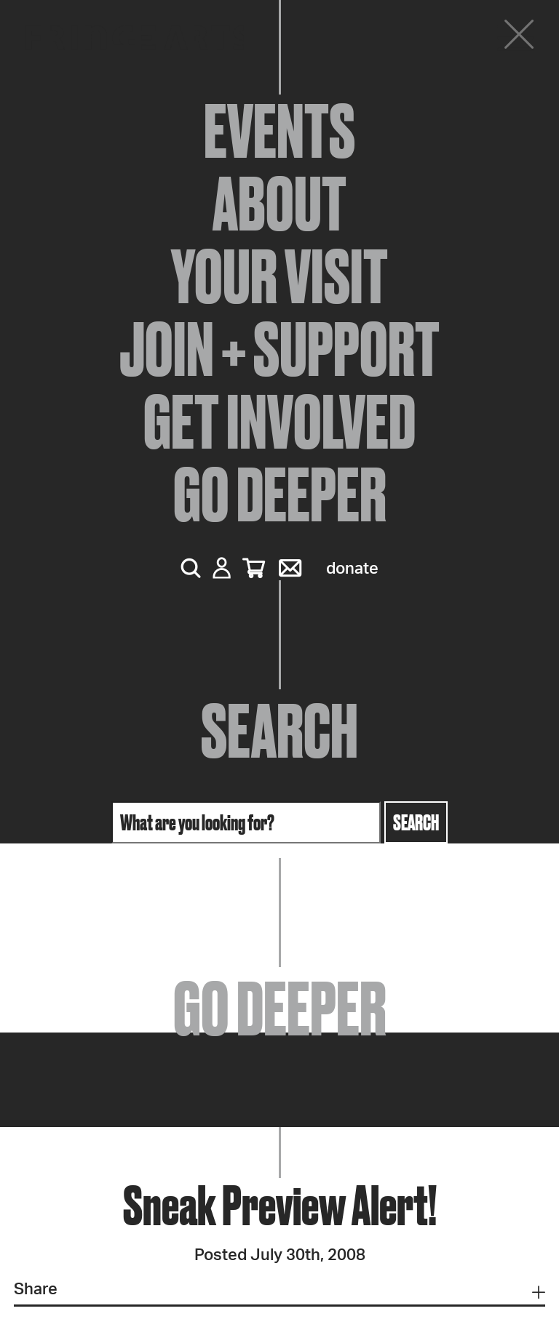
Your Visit (279, 276)
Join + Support (279, 349)
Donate (352, 569)
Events (279, 130)
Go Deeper (279, 494)
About (279, 203)
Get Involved (279, 421)
